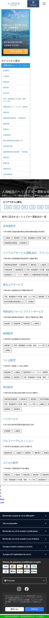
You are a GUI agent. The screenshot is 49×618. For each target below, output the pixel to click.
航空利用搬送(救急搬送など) (13, 141)
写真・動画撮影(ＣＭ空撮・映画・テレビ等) (15, 100)
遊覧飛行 (6, 87)
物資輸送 (6, 82)
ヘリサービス (10, 419)
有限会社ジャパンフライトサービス (23, 311)
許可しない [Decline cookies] (15, 609)
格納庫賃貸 (7, 169)
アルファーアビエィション (18, 440)
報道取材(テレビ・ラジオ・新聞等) (15, 107)
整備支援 (6, 163)
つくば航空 (9, 360)
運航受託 (6, 157)
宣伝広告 (6, 93)
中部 (32, 207)
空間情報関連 (7, 174)
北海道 (8, 207)
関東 (24, 207)
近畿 (40, 207)
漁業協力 (6, 129)
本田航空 (8, 387)
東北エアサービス (13, 284)
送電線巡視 (7, 135)
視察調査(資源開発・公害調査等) (14, 118)
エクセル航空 (10, 462)
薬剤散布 (6, 112)
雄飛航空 (8, 333)
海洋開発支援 (7, 146)
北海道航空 (9, 225)
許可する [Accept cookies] (34, 609)
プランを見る (15, 51)
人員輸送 (6, 76)
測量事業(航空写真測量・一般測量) (15, 152)
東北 (16, 207)
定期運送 (6, 71)
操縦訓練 (6, 124)
